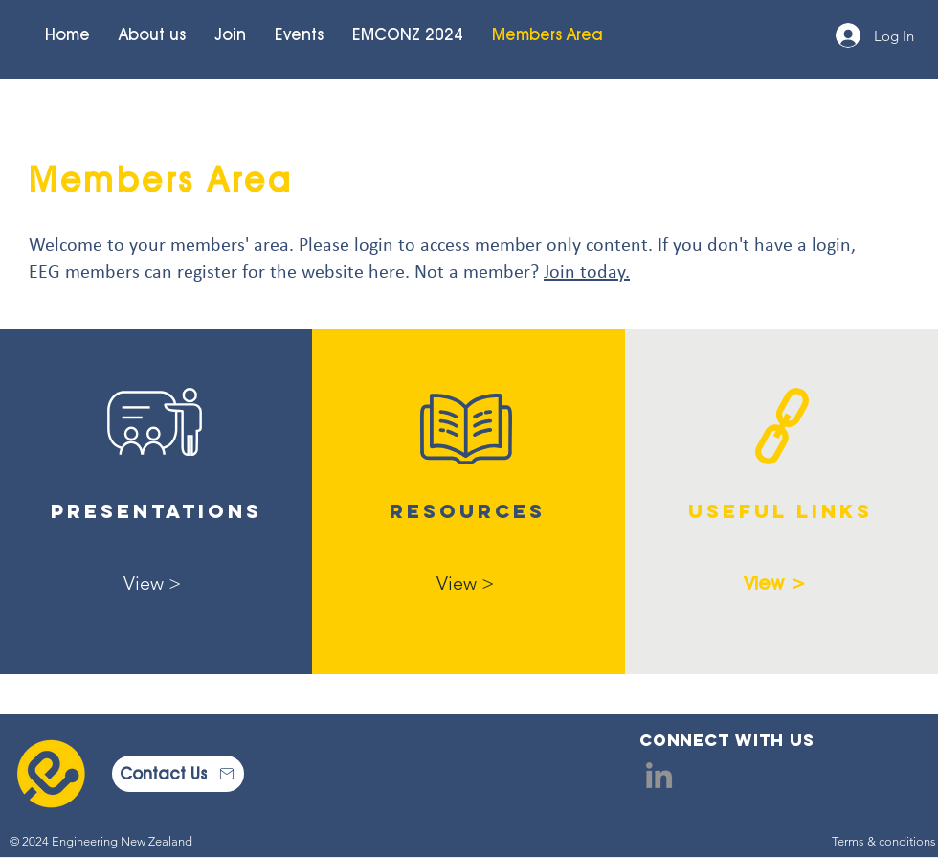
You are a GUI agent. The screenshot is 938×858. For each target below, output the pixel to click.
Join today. (587, 272)
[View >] (152, 582)
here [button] (386, 272)
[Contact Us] (178, 774)
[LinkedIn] (659, 775)
